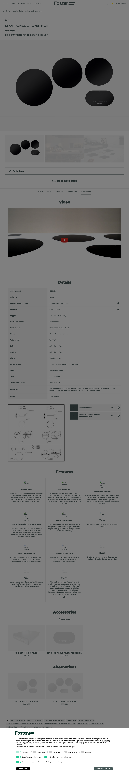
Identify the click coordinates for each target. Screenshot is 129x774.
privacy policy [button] (70, 739)
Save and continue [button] (103, 768)
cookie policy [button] (106, 741)
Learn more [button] (23, 768)
